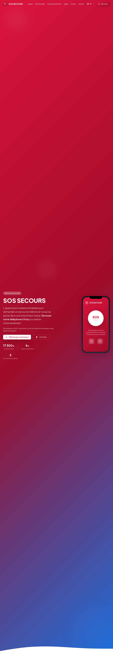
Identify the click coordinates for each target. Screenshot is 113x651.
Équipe (66, 4)
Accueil (30, 4)
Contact (73, 4)
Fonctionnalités (40, 4)
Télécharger (103, 4)
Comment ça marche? (54, 4)
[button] (96, 324)
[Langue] (90, 3)
